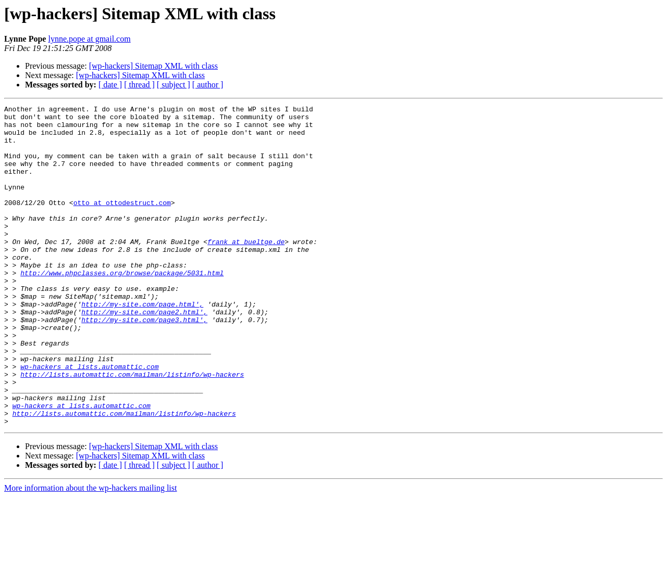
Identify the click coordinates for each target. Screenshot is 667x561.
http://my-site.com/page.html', (142, 344)
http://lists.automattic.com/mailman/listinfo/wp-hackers (132, 429)
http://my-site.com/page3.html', (144, 363)
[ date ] (110, 84)
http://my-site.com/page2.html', (144, 354)
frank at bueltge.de (246, 269)
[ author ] (208, 84)
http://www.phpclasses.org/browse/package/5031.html (122, 307)
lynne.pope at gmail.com (89, 38)
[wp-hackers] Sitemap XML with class (153, 65)
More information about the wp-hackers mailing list (90, 551)
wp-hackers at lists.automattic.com (89, 419)
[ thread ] (139, 84)
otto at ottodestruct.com (122, 222)
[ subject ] (173, 84)
